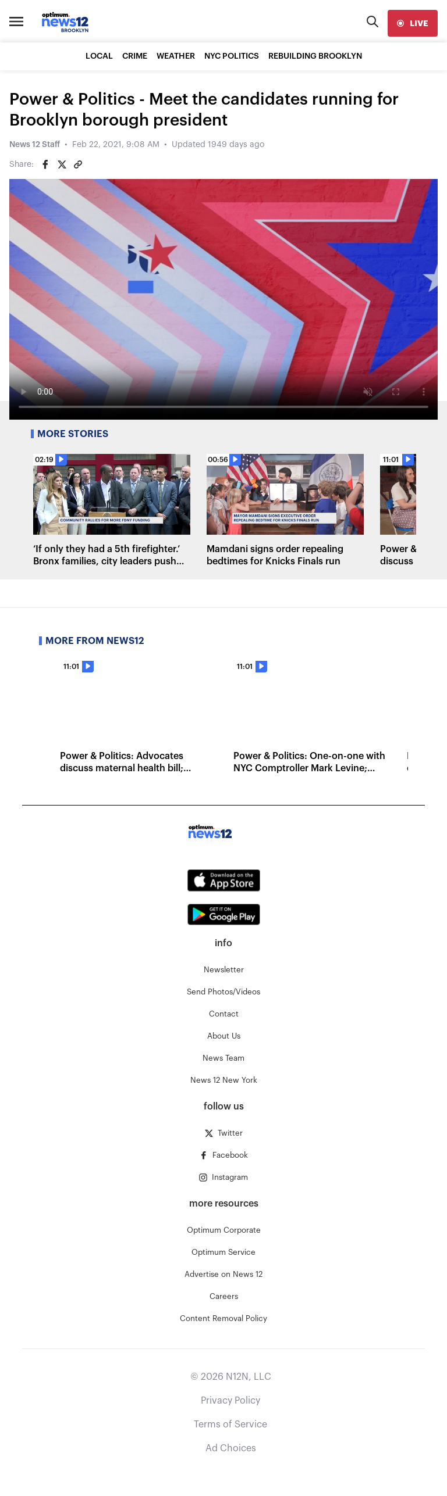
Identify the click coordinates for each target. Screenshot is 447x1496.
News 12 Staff (34, 145)
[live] (413, 23)
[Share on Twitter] (61, 164)
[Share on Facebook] (45, 164)
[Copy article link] (78, 164)
